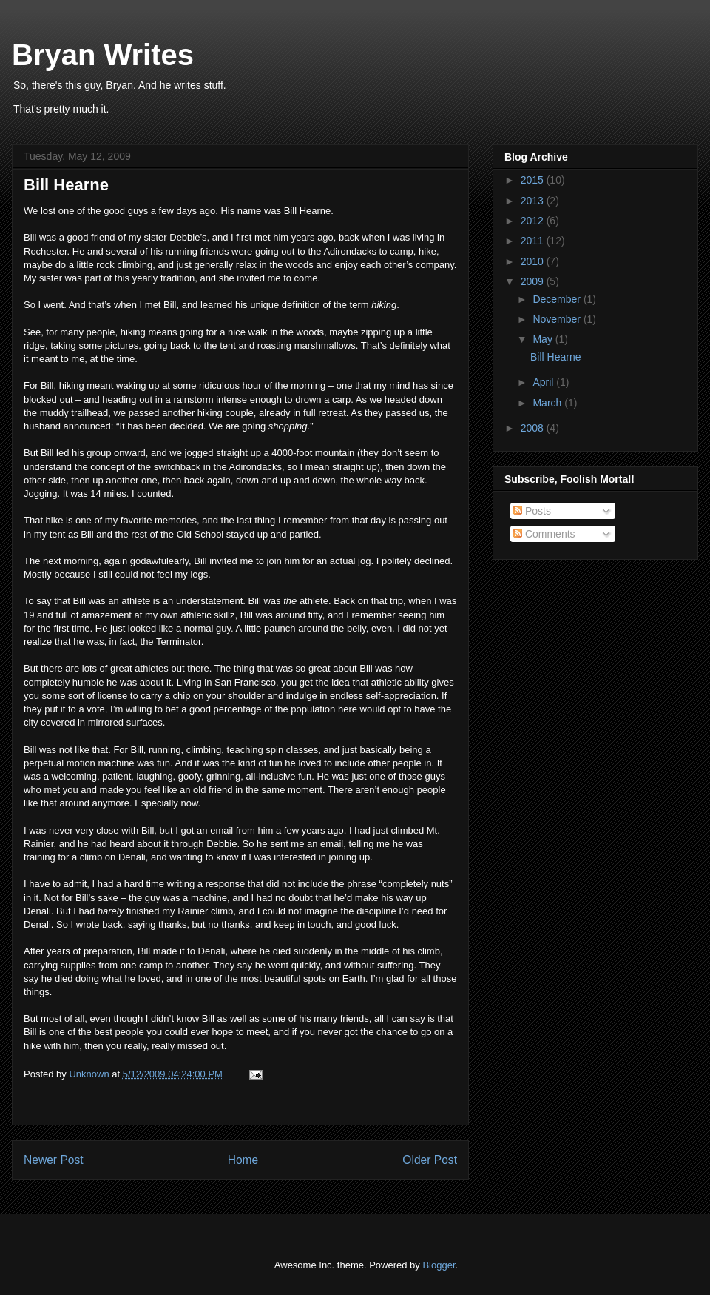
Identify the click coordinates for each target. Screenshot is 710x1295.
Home (243, 1160)
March (548, 403)
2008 (534, 428)
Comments (544, 534)
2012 (534, 221)
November (557, 319)
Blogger (438, 1265)
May (543, 339)
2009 (534, 281)
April (544, 382)
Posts (532, 511)
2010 (534, 261)
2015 (534, 180)
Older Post (429, 1160)
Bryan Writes (103, 55)
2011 (534, 241)
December (557, 299)
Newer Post (54, 1160)
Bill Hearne (555, 357)
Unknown (90, 1074)
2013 (534, 201)
